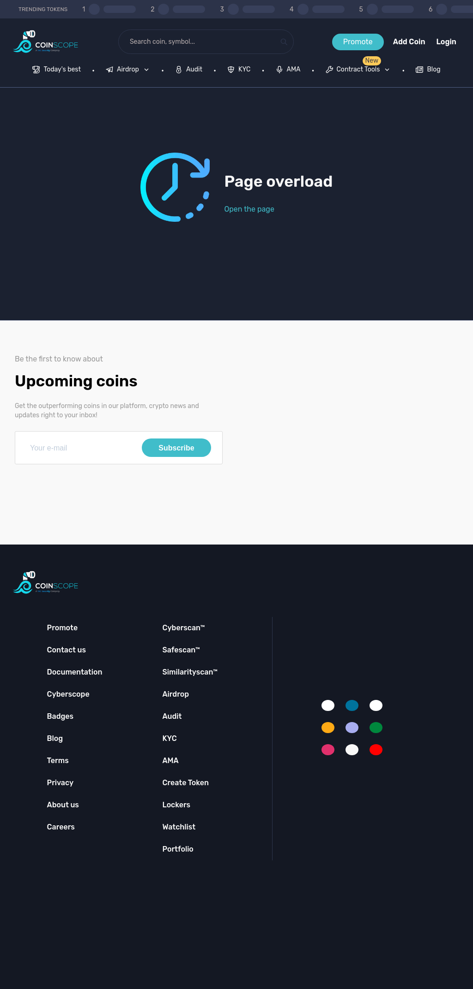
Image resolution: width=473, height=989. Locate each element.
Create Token (185, 782)
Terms (58, 760)
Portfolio (177, 849)
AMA (170, 760)
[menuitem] (56, 70)
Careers (61, 827)
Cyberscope (68, 694)
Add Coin (409, 41)
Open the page (249, 209)
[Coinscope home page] (45, 42)
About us (63, 804)
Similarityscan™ (190, 672)
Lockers (176, 804)
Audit (172, 716)
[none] (129, 70)
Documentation (75, 672)
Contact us (66, 650)
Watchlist (178, 827)
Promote (358, 41)
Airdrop (175, 694)
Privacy (60, 782)
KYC (169, 738)
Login (446, 41)
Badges (60, 716)
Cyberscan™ (183, 627)
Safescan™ (181, 650)
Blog (55, 738)
